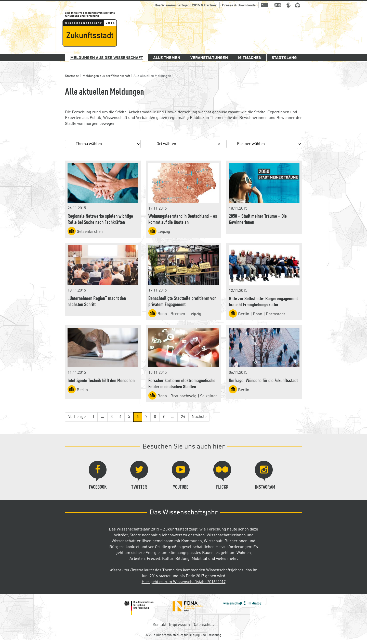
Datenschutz (203, 625)
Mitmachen (249, 58)
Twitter (139, 475)
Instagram (265, 475)
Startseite (72, 76)
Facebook (98, 475)
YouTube (181, 475)
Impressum (179, 625)
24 (183, 417)
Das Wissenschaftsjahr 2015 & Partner (186, 5)
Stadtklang (284, 58)
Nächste (199, 417)
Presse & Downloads (239, 5)
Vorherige (77, 417)
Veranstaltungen (209, 58)
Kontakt (159, 625)
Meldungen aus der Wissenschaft (106, 58)
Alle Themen (166, 58)
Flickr (222, 475)
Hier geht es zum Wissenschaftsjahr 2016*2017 (184, 582)
